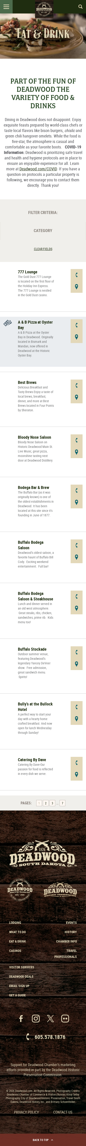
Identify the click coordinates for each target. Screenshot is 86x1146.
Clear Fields (43, 249)
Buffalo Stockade (32, 649)
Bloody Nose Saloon (34, 437)
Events (71, 922)
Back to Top (43, 1140)
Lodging (15, 922)
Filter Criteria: (43, 212)
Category (43, 230)
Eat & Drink (17, 941)
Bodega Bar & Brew (33, 487)
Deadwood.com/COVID (38, 169)
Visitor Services (21, 967)
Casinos (15, 950)
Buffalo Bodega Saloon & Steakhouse (35, 596)
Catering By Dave (32, 759)
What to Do (17, 932)
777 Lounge (27, 272)
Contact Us (62, 1112)
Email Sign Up (19, 986)
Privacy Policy (26, 1112)
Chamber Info (66, 941)
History (71, 932)
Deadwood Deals (21, 976)
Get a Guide (17, 995)
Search (78, 6)
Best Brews (27, 382)
